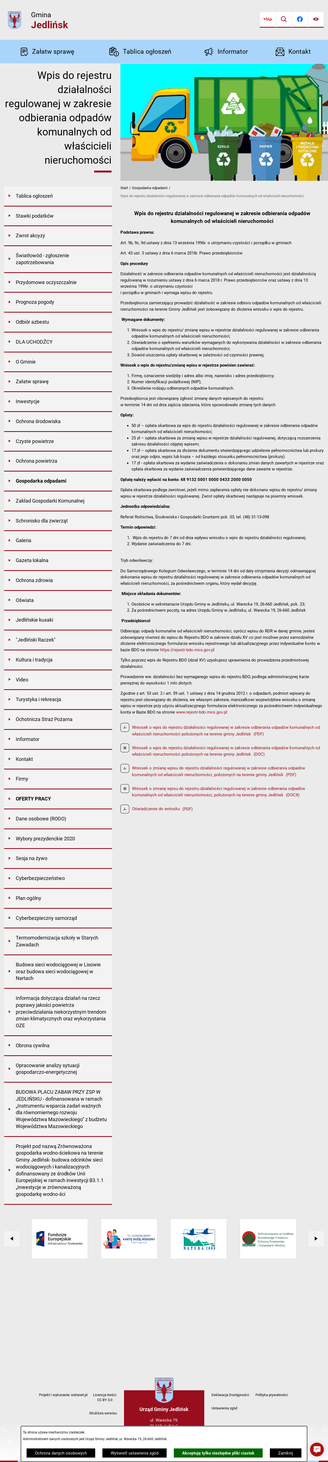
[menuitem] (58, 197)
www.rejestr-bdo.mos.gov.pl (201, 712)
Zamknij (285, 1453)
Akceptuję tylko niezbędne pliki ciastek (218, 1453)
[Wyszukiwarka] (284, 20)
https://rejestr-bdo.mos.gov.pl (187, 649)
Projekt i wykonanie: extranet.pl (63, 1395)
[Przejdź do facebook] (300, 20)
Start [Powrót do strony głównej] (124, 188)
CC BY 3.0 (104, 1400)
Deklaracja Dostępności (230, 1395)
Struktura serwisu (103, 1413)
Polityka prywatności (271, 1395)
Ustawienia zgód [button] (224, 1408)
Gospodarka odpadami (149, 188)
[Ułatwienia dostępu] (316, 20)
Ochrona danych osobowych (61, 1453)
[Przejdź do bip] (268, 20)
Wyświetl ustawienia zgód (134, 1453)
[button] (317, 1449)
